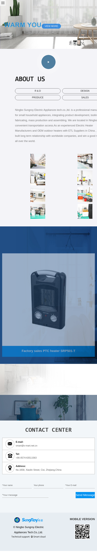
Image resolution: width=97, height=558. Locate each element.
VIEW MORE (51, 26)
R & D (61, 91)
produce (60, 97)
